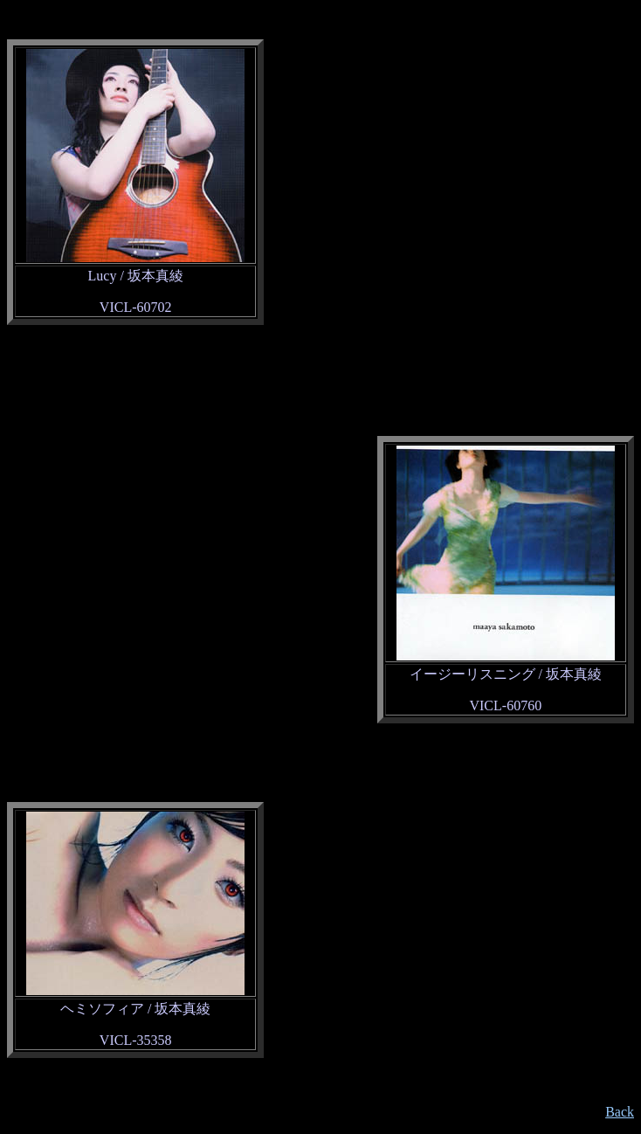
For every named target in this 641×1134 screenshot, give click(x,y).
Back (619, 1111)
